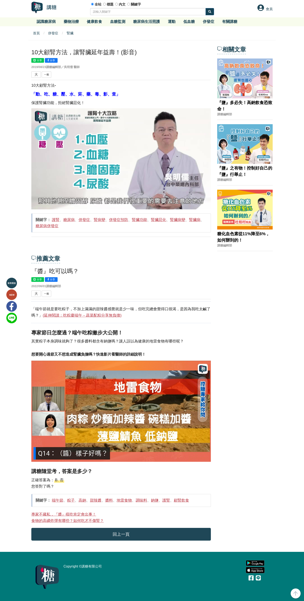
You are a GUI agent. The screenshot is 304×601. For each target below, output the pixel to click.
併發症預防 (118, 220)
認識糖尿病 (46, 21)
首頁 (36, 33)
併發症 (208, 21)
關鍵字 (136, 4)
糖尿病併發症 (47, 226)
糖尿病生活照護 (146, 21)
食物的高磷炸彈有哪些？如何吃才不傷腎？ (67, 521)
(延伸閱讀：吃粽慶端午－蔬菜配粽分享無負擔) (82, 315)
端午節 (57, 500)
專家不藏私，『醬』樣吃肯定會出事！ (63, 514)
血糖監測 (117, 21)
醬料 (109, 500)
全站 (98, 4)
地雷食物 (124, 500)
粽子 (71, 500)
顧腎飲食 (181, 500)
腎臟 (70, 33)
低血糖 (189, 21)
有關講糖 (229, 21)
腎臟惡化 (158, 220)
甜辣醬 (95, 500)
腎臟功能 (139, 220)
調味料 (141, 500)
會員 (269, 9)
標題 (110, 4)
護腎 (55, 220)
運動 (171, 21)
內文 (122, 4)
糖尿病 (69, 220)
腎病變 (99, 220)
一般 (46, 74)
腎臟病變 (177, 220)
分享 (37, 60)
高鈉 (82, 500)
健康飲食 (94, 21)
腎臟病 (194, 220)
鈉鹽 (155, 500)
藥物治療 (71, 21)
